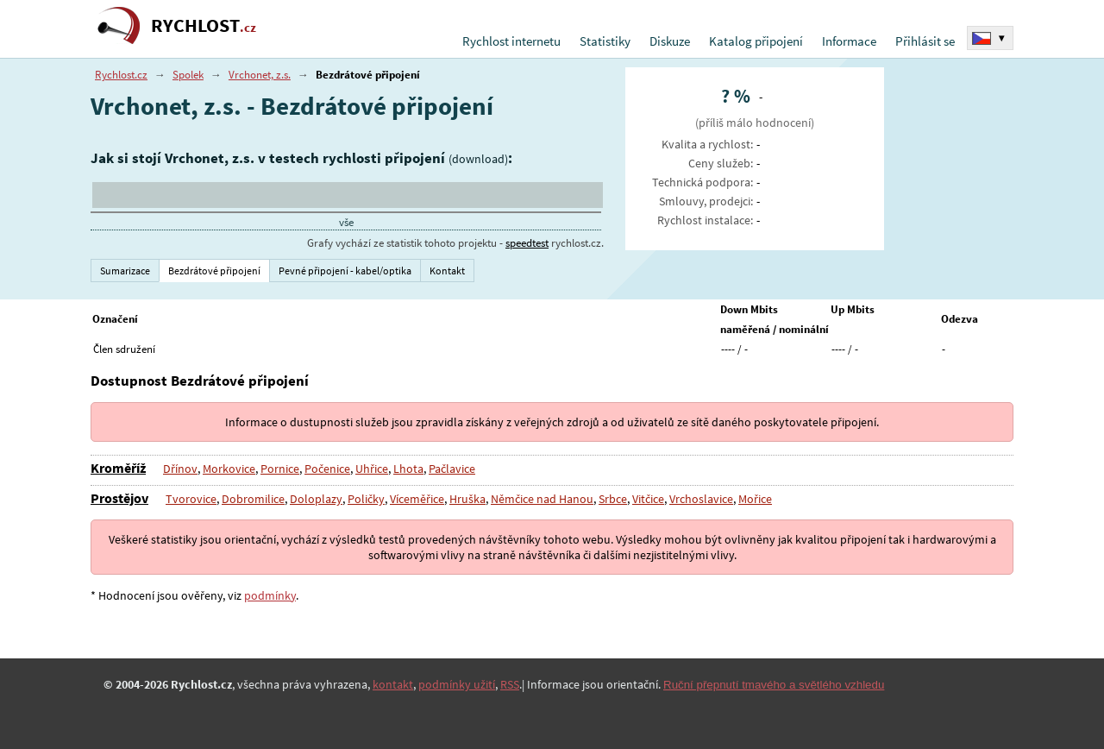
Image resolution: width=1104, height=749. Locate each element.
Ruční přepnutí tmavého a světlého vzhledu (773, 684)
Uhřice (370, 468)
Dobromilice (253, 499)
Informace (849, 41)
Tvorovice (191, 499)
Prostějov (119, 498)
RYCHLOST (203, 25)
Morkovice (228, 468)
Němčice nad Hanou (540, 499)
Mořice (753, 499)
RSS (509, 684)
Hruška (466, 499)
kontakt (393, 684)
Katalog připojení (756, 41)
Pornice (279, 468)
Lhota (407, 468)
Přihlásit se (925, 41)
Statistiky (605, 41)
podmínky (270, 595)
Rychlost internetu (511, 41)
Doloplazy (316, 499)
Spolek (188, 74)
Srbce (611, 499)
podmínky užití (456, 684)
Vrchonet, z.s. (260, 74)
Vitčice (646, 499)
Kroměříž (118, 467)
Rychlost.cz (121, 74)
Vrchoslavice (699, 499)
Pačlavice (451, 468)
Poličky (365, 499)
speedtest (527, 243)
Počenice (326, 468)
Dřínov (180, 468)
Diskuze (669, 41)
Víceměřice (415, 499)
